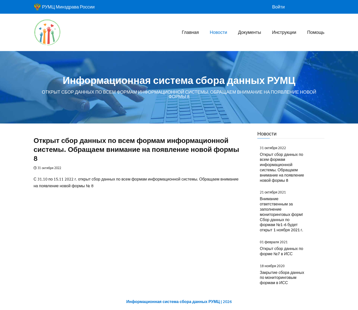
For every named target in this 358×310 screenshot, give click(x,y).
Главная (190, 32)
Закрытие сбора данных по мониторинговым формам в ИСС (282, 277)
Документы (249, 32)
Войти (278, 6)
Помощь (315, 32)
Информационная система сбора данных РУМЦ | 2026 (179, 301)
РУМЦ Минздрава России (64, 6)
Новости (218, 32)
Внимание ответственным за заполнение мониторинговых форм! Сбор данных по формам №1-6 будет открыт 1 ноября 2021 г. (281, 214)
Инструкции (284, 32)
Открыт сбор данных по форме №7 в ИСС (281, 251)
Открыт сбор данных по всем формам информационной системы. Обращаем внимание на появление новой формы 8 (282, 167)
